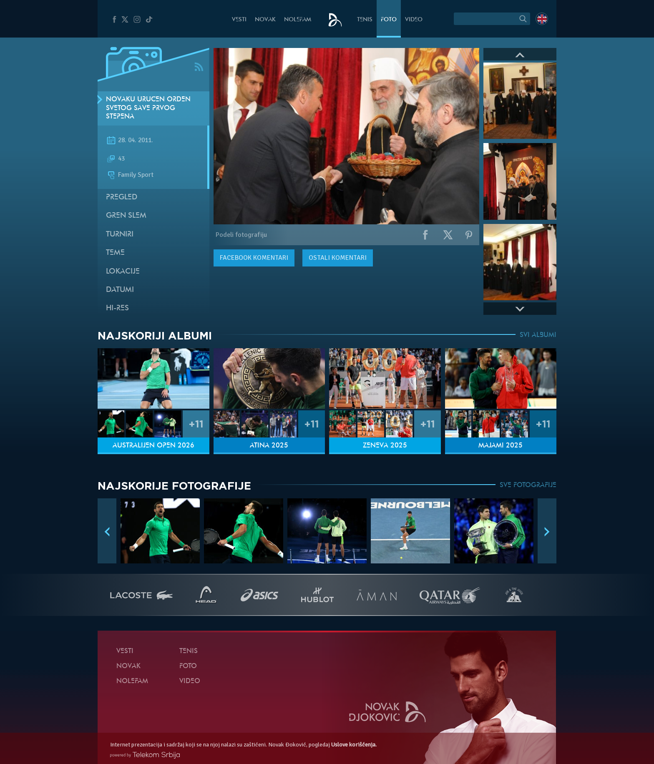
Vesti (239, 20)
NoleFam (297, 20)
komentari (254, 258)
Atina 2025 (269, 445)
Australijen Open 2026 (153, 445)
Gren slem (126, 216)
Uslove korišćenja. (354, 744)
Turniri (119, 235)
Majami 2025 (500, 445)
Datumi (120, 290)
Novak (265, 20)
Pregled (121, 197)
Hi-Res (117, 308)
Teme (115, 253)
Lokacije (123, 272)
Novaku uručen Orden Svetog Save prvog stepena (148, 108)
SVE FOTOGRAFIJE (528, 485)
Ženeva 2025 (385, 445)
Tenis (364, 20)
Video (414, 20)
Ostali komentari (338, 258)
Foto (389, 20)
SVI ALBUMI (538, 335)
